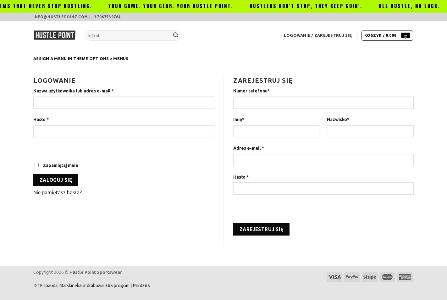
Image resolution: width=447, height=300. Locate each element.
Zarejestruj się (262, 229)
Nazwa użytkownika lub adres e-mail (73, 90)
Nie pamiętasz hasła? (57, 192)
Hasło (41, 119)
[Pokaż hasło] (39, 148)
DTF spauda (45, 285)
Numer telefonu (251, 90)
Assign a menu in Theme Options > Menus (81, 58)
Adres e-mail (248, 148)
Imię (238, 119)
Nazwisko (338, 119)
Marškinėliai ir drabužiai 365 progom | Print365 (104, 285)
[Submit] (175, 35)
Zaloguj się (56, 180)
